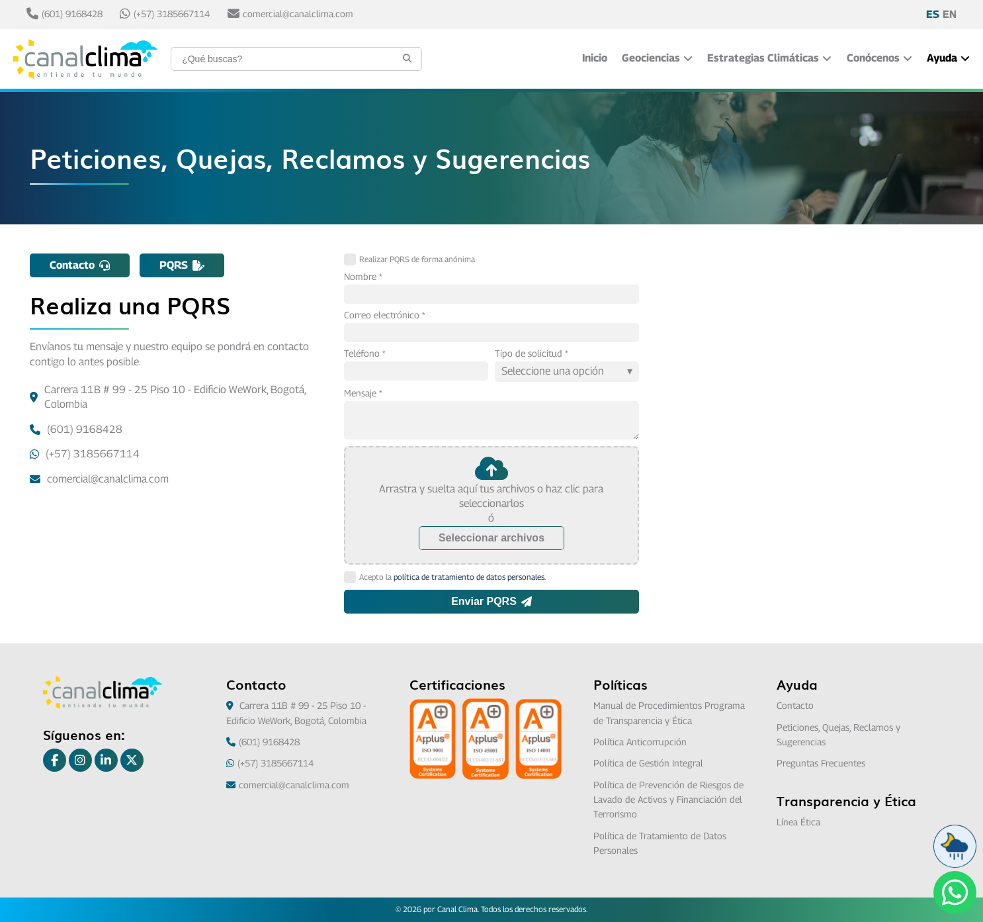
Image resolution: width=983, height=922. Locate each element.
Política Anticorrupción (640, 741)
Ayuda (948, 58)
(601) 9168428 (64, 14)
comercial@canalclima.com (290, 14)
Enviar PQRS (491, 601)
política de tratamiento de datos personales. (470, 577)
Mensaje (360, 393)
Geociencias (657, 58)
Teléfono (362, 353)
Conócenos (879, 58)
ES (932, 14)
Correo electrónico (381, 315)
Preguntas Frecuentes (821, 762)
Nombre (360, 276)
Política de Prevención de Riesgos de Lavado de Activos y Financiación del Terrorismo (668, 799)
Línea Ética (798, 821)
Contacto (80, 265)
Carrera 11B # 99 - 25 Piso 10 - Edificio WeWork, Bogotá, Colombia (168, 396)
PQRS (181, 265)
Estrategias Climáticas (769, 58)
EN (950, 14)
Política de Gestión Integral (648, 762)
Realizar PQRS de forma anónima (409, 259)
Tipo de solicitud (528, 353)
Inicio (594, 58)
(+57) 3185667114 (165, 14)
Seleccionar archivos (491, 537)
